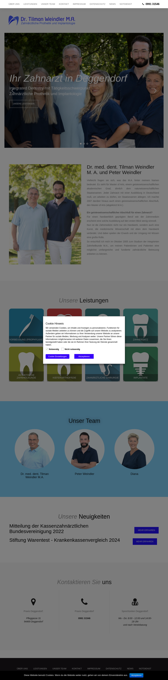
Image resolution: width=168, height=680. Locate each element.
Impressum (79, 4)
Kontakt (64, 4)
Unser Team (48, 4)
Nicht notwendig (72, 349)
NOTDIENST (126, 4)
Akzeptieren (84, 356)
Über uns (14, 4)
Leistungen (30, 4)
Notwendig (54, 349)
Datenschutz (97, 4)
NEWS (112, 4)
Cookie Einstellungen (57, 356)
